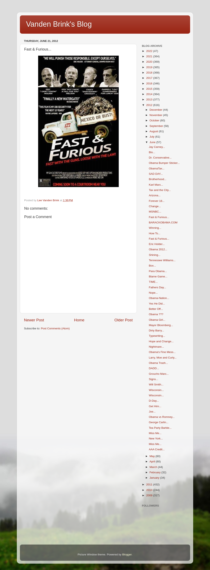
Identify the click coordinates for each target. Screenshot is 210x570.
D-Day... (154, 400)
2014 (149, 94)
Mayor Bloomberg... (161, 325)
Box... (152, 265)
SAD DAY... (156, 173)
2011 (149, 484)
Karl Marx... (156, 184)
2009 (149, 495)
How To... (154, 233)
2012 (149, 105)
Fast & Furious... (159, 217)
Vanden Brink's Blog (59, 24)
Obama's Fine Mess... (162, 352)
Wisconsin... (156, 390)
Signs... (153, 379)
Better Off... (156, 308)
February (155, 472)
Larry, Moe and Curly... (163, 357)
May (152, 456)
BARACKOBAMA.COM (163, 222)
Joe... (152, 411)
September (157, 126)
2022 (149, 51)
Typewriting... (157, 335)
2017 (149, 77)
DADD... (154, 368)
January (155, 477)
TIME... (153, 281)
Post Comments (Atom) (55, 328)
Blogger (127, 554)
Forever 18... (157, 200)
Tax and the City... (160, 190)
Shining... (154, 254)
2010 (149, 490)
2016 (149, 83)
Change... (155, 206)
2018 (149, 72)
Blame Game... (158, 276)
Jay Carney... (157, 146)
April (153, 461)
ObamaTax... (157, 168)
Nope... (153, 292)
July (152, 136)
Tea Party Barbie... (160, 427)
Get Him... (155, 406)
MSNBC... (155, 211)
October (155, 120)
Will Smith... (156, 384)
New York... (156, 438)
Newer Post (34, 320)
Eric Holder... (157, 244)
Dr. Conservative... (160, 157)
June (153, 142)
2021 (149, 56)
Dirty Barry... (156, 330)
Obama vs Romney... (162, 416)
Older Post (123, 320)
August (154, 131)
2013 (149, 99)
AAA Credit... (157, 449)
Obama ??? (156, 314)
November (156, 115)
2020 (149, 61)
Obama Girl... (157, 319)
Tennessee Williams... (162, 260)
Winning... (155, 227)
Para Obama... (158, 271)
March (154, 467)
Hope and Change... (161, 341)
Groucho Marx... (159, 373)
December (156, 109)
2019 (149, 67)
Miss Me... (155, 433)
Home (79, 320)
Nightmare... (156, 346)
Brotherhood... (158, 179)
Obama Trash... (158, 362)
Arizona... (155, 195)
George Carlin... (158, 422)
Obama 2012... (158, 249)
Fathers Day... (157, 287)
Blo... (152, 152)
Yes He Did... (157, 303)
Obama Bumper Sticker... (164, 162)
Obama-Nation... (159, 298)
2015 (149, 88)
